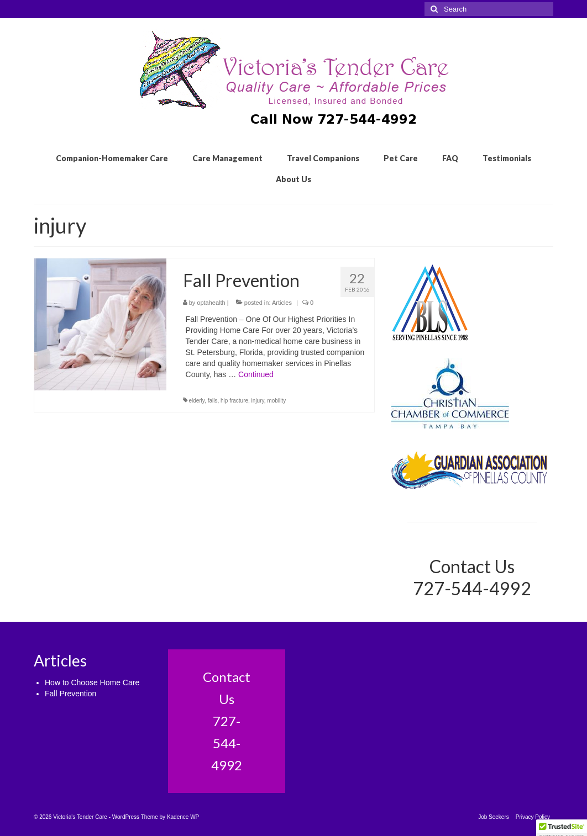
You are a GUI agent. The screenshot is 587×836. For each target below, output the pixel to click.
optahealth (211, 302)
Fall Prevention (70, 693)
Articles (282, 302)
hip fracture (234, 401)
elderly (196, 401)
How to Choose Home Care (92, 682)
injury (257, 401)
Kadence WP (183, 817)
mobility (276, 401)
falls (213, 401)
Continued (256, 374)
